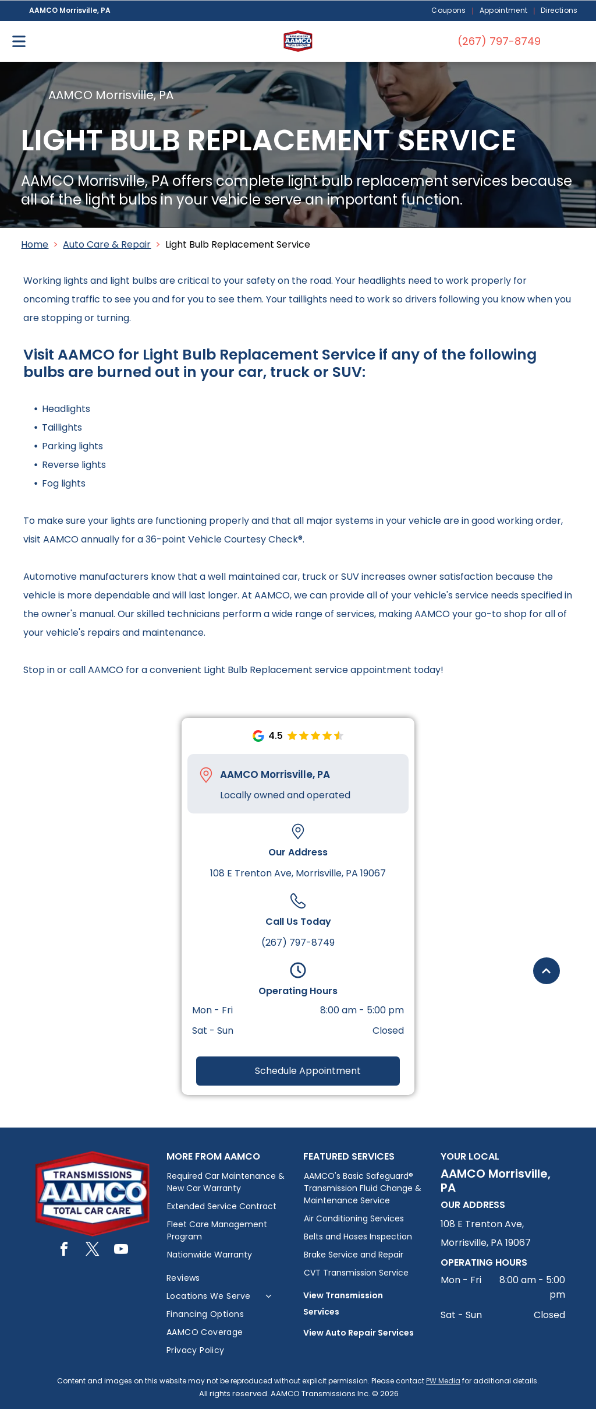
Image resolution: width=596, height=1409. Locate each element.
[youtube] (121, 1251)
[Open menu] (19, 41)
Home (34, 244)
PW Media (443, 1381)
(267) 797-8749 (298, 942)
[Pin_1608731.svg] (206, 775)
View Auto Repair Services (358, 1332)
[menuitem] (449, 11)
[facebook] (64, 1251)
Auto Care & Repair (107, 244)
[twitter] (92, 1251)
